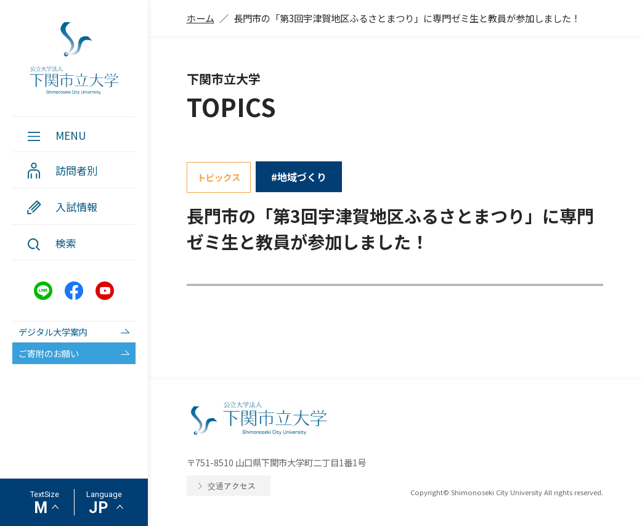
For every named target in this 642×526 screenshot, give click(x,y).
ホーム (200, 18)
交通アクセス (232, 486)
